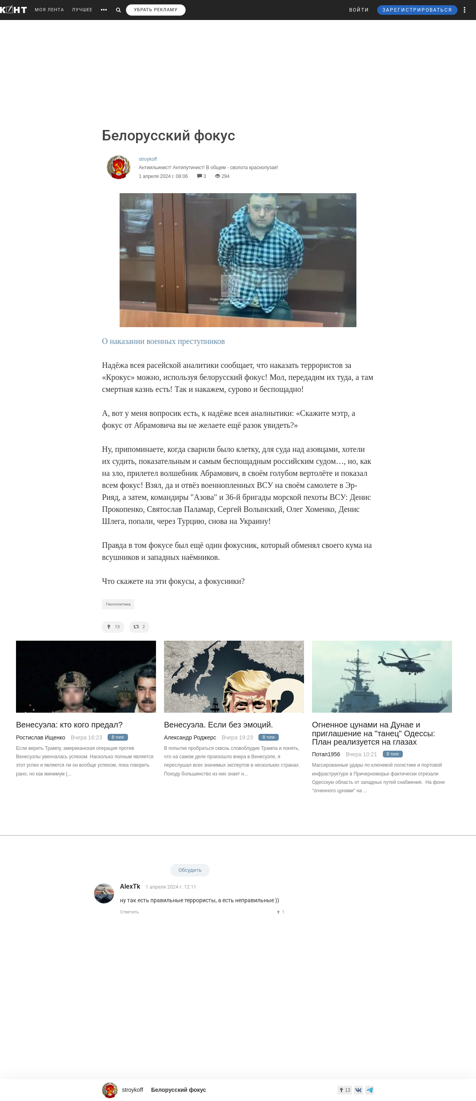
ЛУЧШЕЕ (82, 9)
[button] (465, 10)
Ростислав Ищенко (40, 737)
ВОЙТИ (359, 10)
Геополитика (118, 604)
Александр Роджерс (190, 737)
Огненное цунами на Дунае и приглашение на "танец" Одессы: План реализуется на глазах (373, 733)
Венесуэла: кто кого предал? (69, 725)
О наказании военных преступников (163, 341)
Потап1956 (326, 754)
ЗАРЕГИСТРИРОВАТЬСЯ (417, 10)
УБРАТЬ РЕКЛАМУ (156, 9)
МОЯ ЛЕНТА (49, 9)
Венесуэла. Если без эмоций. (218, 725)
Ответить (129, 912)
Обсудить (190, 870)
